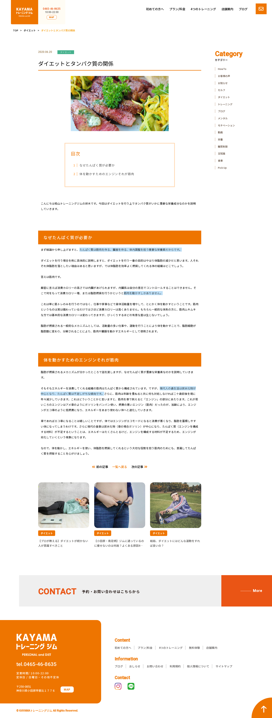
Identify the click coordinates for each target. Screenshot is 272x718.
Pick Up (222, 167)
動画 (220, 132)
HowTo (222, 69)
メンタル (223, 118)
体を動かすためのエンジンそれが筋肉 (103, 174)
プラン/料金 (177, 9)
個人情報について (198, 666)
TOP (15, 30)
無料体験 (194, 648)
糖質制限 (223, 146)
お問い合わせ (155, 666)
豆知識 (221, 153)
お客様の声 (224, 76)
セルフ (221, 90)
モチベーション (226, 125)
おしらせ (134, 666)
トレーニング (225, 104)
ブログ (243, 9)
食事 (220, 160)
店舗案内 (227, 9)
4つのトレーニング (203, 9)
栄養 (220, 139)
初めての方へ (155, 9)
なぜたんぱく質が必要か (94, 165)
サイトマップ (224, 666)
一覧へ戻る (119, 467)
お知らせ (223, 83)
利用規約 (175, 666)
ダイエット (30, 30)
